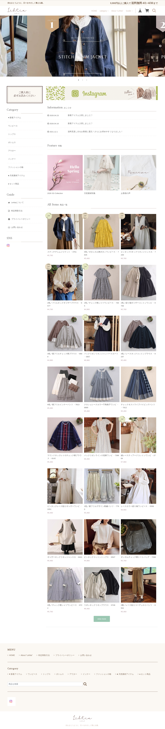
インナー (12, 159)
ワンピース (13, 126)
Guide (129, 11)
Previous (4, 46)
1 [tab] (78, 80)
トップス (12, 134)
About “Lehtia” (117, 11)
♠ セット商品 (13, 184)
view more (101, 619)
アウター (12, 151)
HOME (94, 11)
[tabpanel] (82, 46)
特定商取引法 (43, 655)
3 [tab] (86, 80)
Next (160, 46)
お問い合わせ (85, 655)
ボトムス (12, 142)
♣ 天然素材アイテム (16, 176)
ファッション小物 (15, 167)
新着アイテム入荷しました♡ (80, 115)
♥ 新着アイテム (14, 118)
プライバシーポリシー (64, 655)
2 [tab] (82, 80)
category (104, 11)
